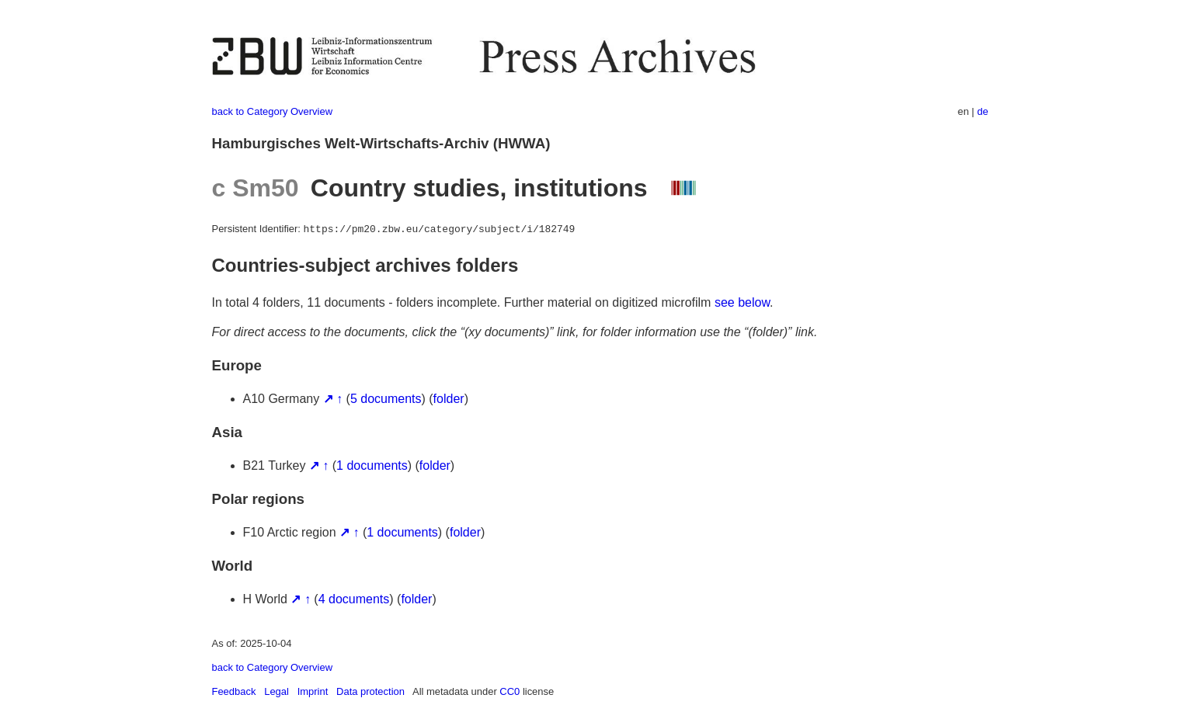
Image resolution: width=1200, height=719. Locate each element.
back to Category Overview (272, 111)
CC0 (509, 691)
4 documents (354, 599)
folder (448, 398)
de (982, 111)
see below (742, 302)
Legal (276, 691)
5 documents (386, 398)
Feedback (234, 691)
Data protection (370, 691)
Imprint (313, 691)
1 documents (372, 465)
